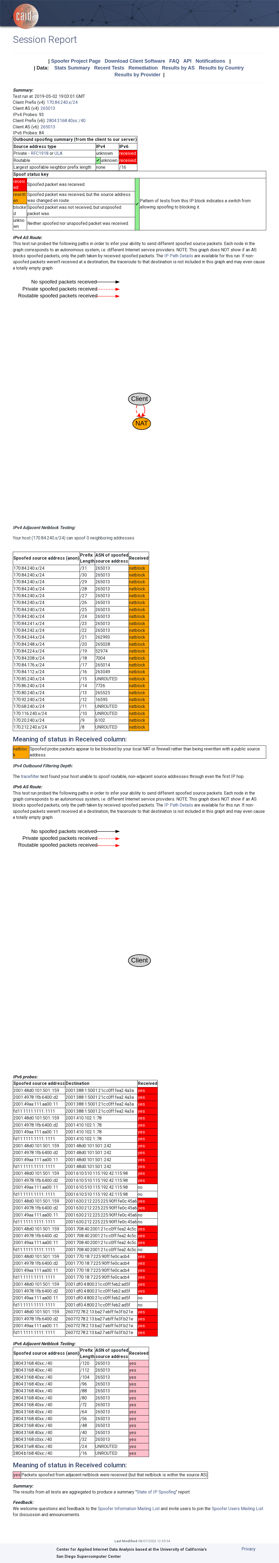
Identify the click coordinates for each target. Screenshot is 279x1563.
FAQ (174, 61)
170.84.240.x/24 (62, 102)
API (187, 61)
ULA (58, 153)
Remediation (143, 68)
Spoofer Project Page (76, 61)
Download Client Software (135, 61)
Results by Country (221, 68)
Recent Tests (109, 68)
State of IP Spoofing (156, 1492)
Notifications (210, 61)
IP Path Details (178, 255)
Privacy (248, 1549)
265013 (48, 108)
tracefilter (30, 776)
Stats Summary (72, 68)
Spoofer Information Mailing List (129, 1508)
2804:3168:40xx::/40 (66, 120)
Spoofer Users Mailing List (237, 1508)
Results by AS (178, 68)
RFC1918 (39, 153)
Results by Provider (137, 74)
